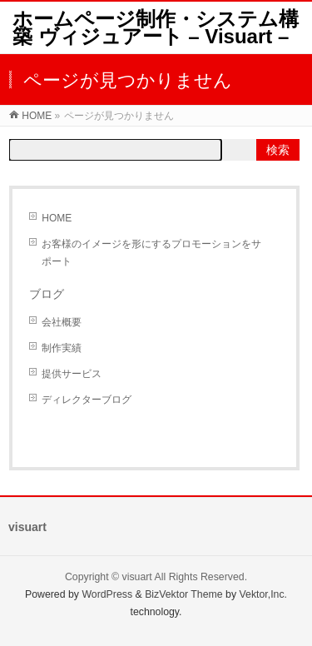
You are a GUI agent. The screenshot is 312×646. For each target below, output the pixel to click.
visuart (137, 577)
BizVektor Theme (184, 594)
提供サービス (72, 374)
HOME (57, 218)
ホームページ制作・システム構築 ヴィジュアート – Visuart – (155, 27)
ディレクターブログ (86, 399)
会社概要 (62, 322)
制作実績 (62, 348)
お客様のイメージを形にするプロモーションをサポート (151, 252)
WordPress (107, 594)
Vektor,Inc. (264, 594)
